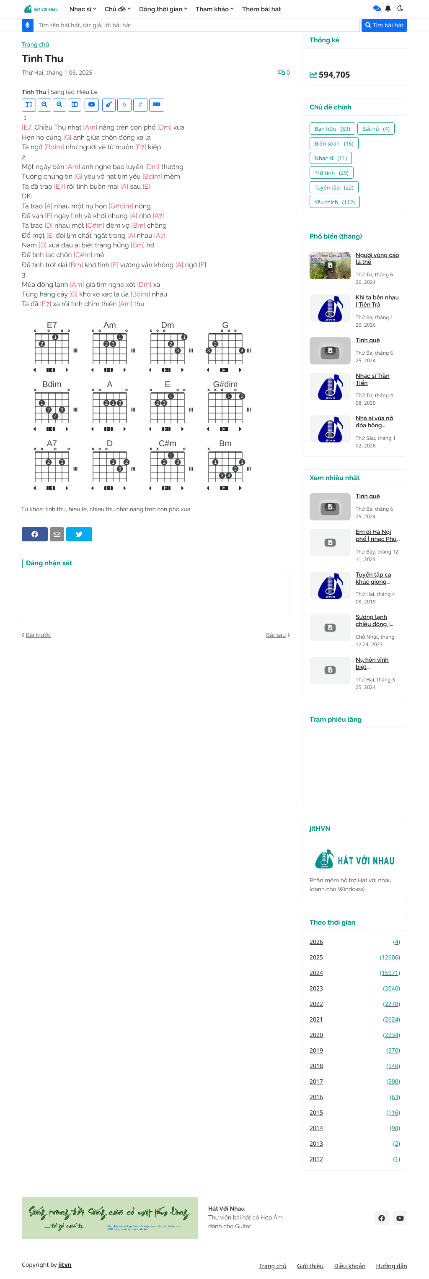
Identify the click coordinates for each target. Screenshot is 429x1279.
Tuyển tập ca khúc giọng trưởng (373, 579)
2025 (355, 957)
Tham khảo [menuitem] (212, 9)
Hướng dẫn (391, 1266)
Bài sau (276, 635)
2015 (355, 1112)
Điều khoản (349, 1266)
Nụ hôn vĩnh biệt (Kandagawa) (374, 664)
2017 (355, 1081)
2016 (355, 1097)
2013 (355, 1143)
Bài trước (38, 635)
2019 (355, 1050)
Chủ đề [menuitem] (115, 9)
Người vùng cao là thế (377, 259)
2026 (355, 942)
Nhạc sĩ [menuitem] (80, 9)
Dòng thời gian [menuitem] (160, 9)
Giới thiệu (310, 1266)
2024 (355, 973)
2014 (355, 1128)
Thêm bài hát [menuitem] (261, 9)
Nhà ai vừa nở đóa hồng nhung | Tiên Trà (378, 422)
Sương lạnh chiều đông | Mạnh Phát (373, 621)
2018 (355, 1066)
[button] (400, 8)
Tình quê (368, 340)
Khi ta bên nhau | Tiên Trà (377, 301)
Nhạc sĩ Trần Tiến (373, 380)
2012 (355, 1159)
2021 (355, 1019)
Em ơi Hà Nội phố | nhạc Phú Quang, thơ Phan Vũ (376, 536)
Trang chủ (35, 45)
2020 (355, 1035)
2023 (355, 988)
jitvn (65, 1265)
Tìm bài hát (384, 25)
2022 (355, 1004)
